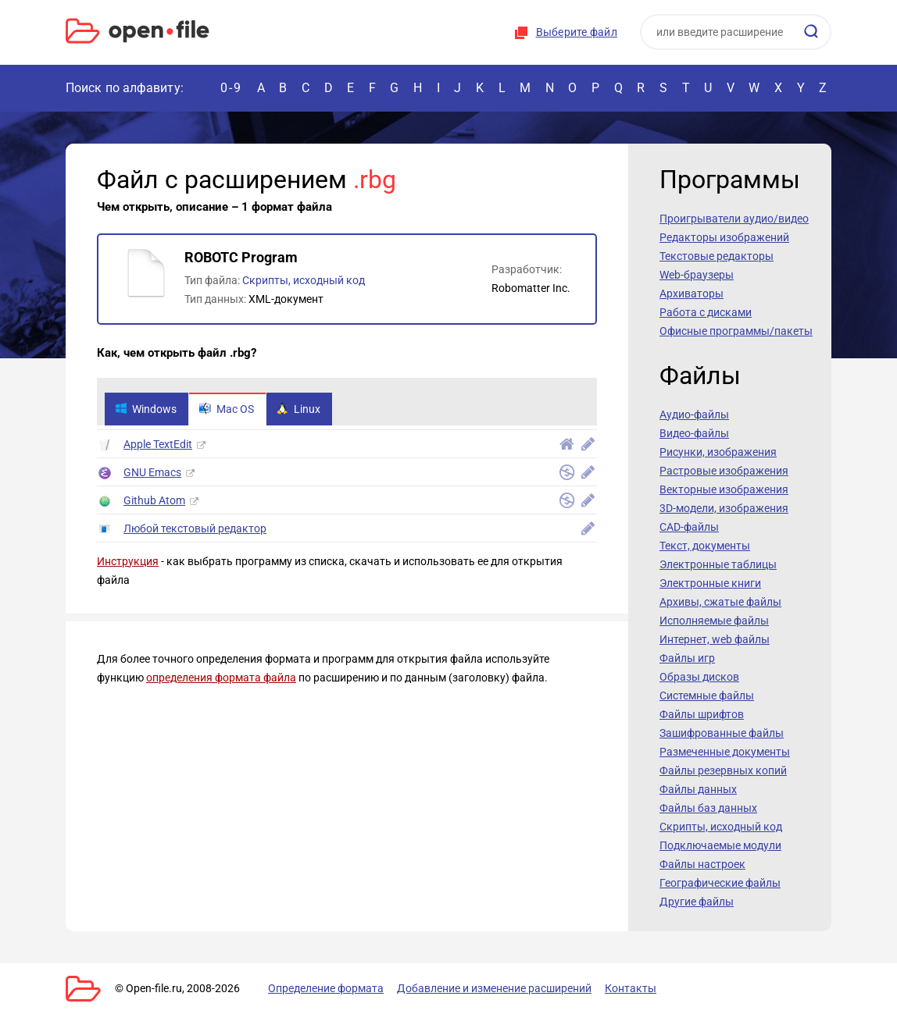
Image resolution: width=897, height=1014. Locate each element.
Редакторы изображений (724, 237)
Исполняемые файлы (714, 620)
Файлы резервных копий (723, 770)
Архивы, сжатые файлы (720, 602)
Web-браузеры (696, 275)
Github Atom (154, 500)
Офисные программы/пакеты (736, 331)
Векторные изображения (723, 489)
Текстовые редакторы (716, 256)
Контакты (630, 988)
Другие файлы (696, 901)
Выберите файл (576, 32)
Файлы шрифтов (701, 714)
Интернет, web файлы (714, 639)
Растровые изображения (723, 470)
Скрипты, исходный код (303, 280)
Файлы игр (687, 658)
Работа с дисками (705, 312)
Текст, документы (704, 545)
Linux (298, 409)
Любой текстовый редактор (194, 528)
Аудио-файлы (694, 414)
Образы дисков (699, 677)
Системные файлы (706, 695)
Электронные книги (710, 583)
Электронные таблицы (718, 564)
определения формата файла (221, 677)
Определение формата (326, 988)
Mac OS (226, 409)
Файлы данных (698, 789)
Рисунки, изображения (718, 452)
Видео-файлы (694, 433)
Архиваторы (691, 293)
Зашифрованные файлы (721, 733)
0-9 (231, 87)
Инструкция (128, 561)
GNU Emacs (152, 472)
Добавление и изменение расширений (494, 988)
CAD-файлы (689, 527)
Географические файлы (720, 883)
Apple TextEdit (157, 444)
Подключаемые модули (720, 845)
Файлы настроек (702, 864)
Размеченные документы (724, 751)
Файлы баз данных (708, 808)
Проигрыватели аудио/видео (734, 218)
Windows (146, 409)
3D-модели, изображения (723, 508)
